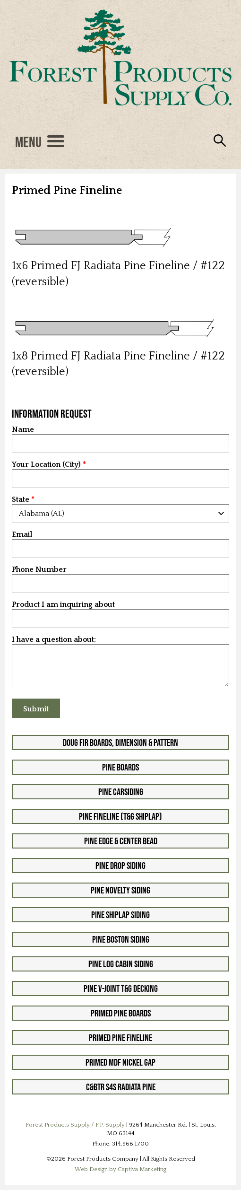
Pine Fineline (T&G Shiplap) (120, 816)
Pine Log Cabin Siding (120, 964)
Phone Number (39, 570)
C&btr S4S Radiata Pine (120, 1087)
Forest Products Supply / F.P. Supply (75, 1124)
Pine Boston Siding (120, 939)
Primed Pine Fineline (120, 1037)
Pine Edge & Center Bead (120, 841)
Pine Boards (120, 767)
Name (23, 430)
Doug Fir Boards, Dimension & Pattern (120, 742)
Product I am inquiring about (63, 605)
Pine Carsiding (120, 792)
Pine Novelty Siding (120, 890)
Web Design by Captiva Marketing (120, 1169)
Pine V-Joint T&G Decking (121, 988)
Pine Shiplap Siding (120, 915)
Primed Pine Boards (121, 1013)
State (20, 500)
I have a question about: (54, 640)
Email (22, 535)
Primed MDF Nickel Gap (120, 1062)
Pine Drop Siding (120, 865)
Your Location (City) (46, 465)
